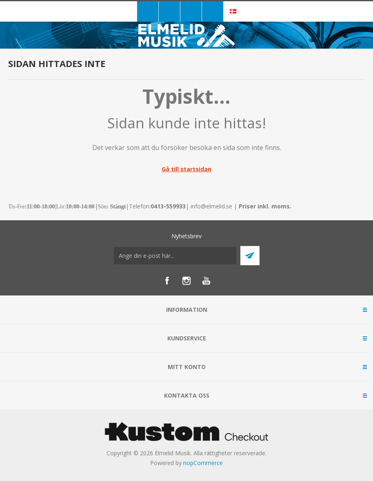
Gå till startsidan (186, 169)
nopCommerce (203, 463)
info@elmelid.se (211, 206)
